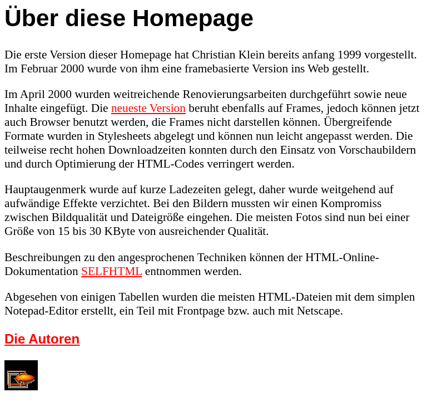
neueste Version (148, 108)
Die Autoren (42, 338)
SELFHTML (111, 271)
